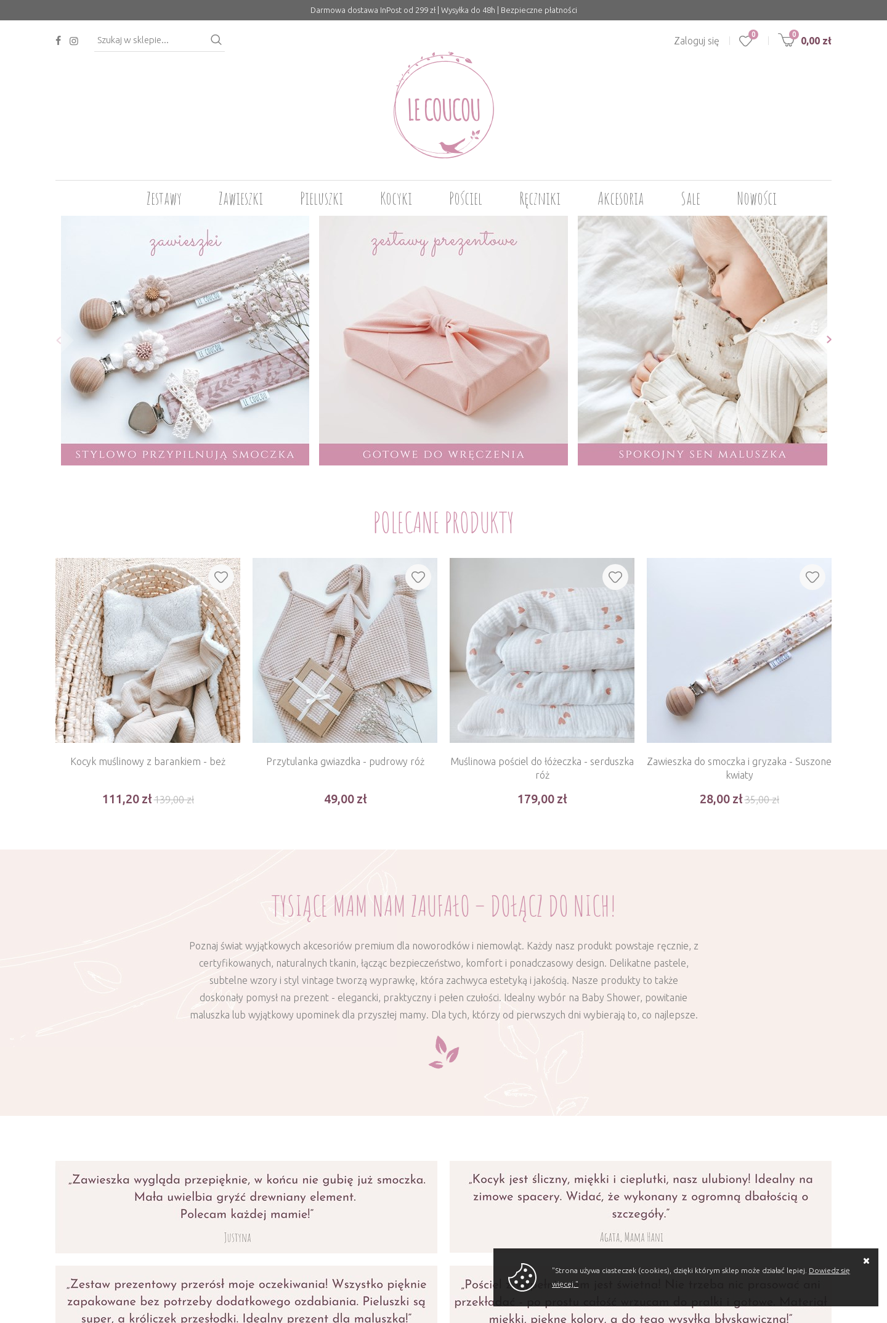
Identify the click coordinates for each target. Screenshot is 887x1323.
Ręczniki (540, 198)
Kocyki (396, 198)
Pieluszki (321, 198)
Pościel (465, 198)
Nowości (757, 198)
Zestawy (164, 198)
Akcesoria (620, 198)
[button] (55, 340)
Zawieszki (241, 198)
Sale (690, 198)
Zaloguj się (696, 40)
